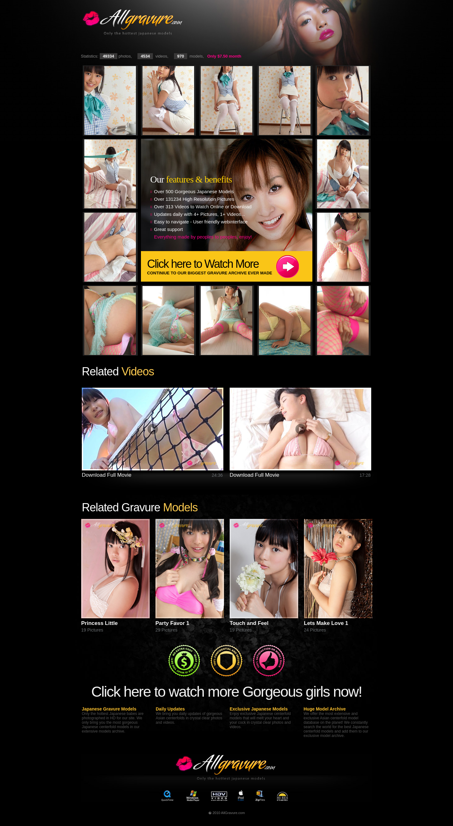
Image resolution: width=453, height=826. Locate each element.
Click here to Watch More (229, 266)
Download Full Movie (106, 475)
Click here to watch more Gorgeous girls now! (226, 691)
